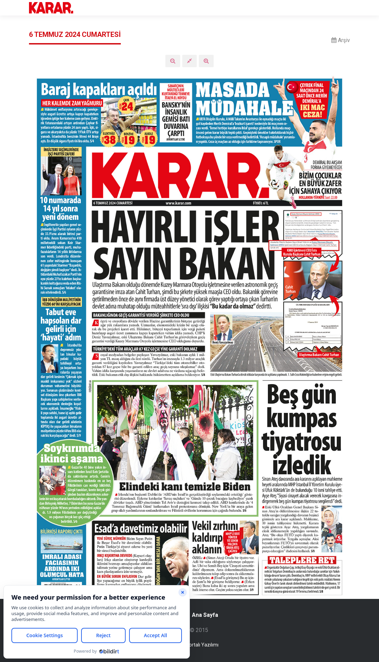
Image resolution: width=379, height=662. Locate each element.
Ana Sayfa (200, 615)
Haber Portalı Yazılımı (195, 645)
